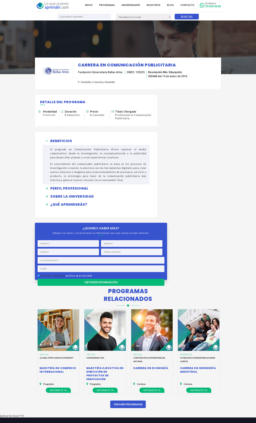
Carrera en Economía (150, 303)
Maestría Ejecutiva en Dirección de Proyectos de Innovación (104, 309)
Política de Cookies (47, 384)
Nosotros (155, 5)
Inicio (92, 5)
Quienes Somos (45, 374)
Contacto (188, 5)
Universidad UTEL (95, 293)
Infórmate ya (58, 325)
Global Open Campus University (56, 293)
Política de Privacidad (48, 379)
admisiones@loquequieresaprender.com (126, 386)
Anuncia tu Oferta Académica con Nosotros (60, 389)
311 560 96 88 (213, 5)
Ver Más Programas (128, 339)
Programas (110, 5)
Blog (171, 5)
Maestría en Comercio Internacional (58, 305)
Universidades (133, 5)
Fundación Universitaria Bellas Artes (100, 72)
